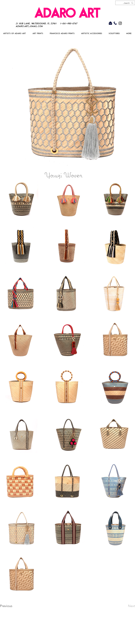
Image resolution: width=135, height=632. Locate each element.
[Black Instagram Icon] (120, 23)
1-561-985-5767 (69, 24)
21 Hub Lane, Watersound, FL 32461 (36, 24)
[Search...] (125, 3)
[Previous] (10, 606)
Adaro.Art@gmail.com (29, 26)
